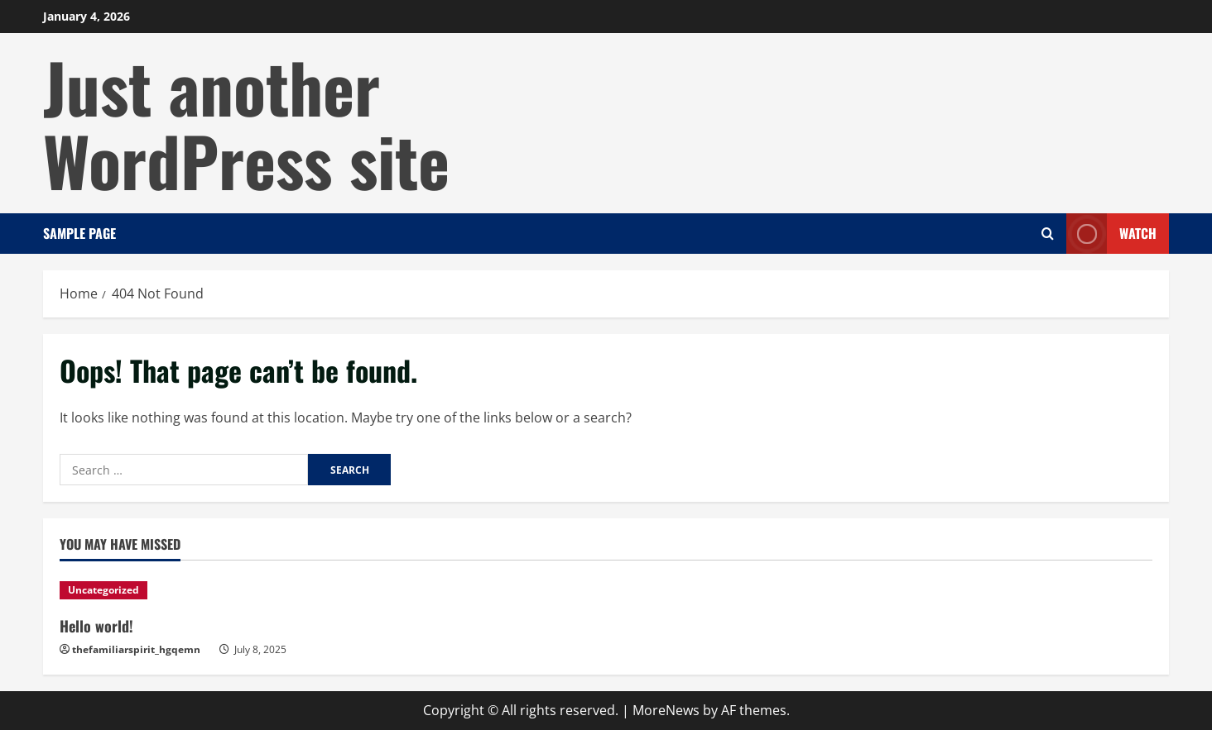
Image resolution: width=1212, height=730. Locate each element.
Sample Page (79, 233)
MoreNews (666, 710)
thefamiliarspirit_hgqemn (136, 649)
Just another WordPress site (246, 122)
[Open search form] (1047, 233)
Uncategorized (103, 590)
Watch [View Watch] (1111, 233)
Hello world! (96, 626)
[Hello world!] (190, 590)
